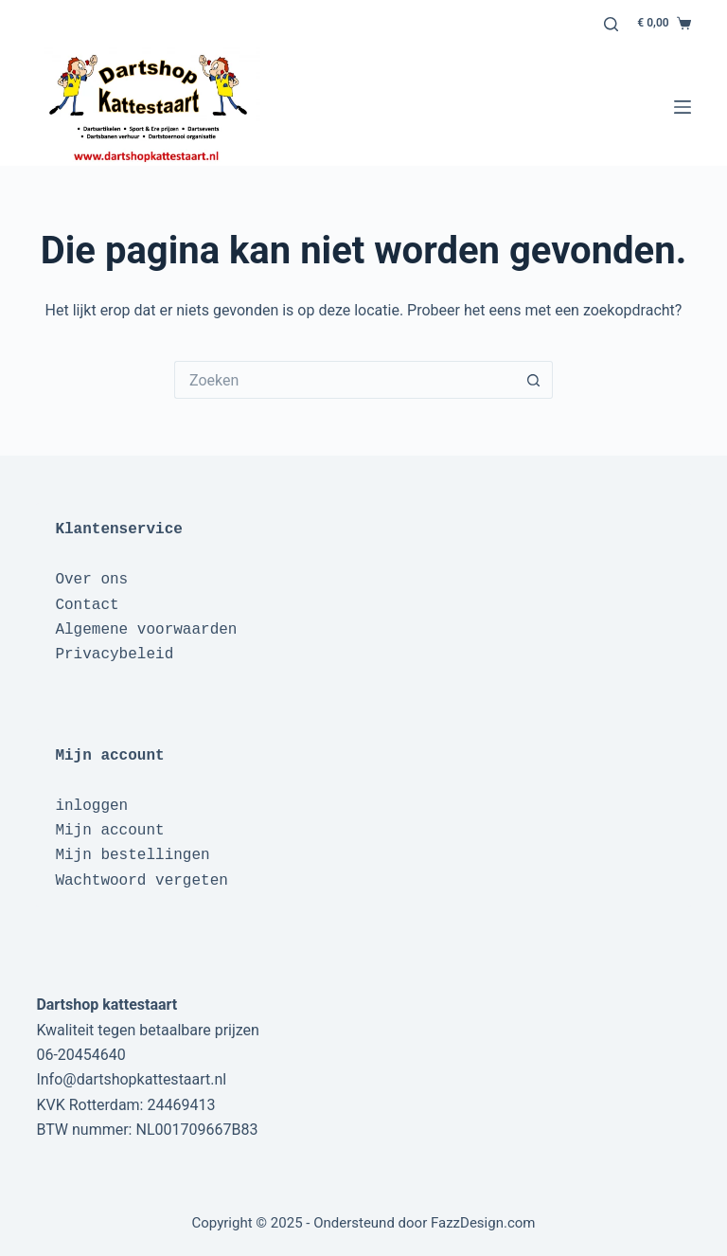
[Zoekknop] (534, 380)
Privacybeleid (114, 654)
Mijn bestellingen (132, 855)
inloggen (91, 806)
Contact (86, 605)
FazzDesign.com (483, 1222)
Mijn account (109, 830)
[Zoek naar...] (344, 380)
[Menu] (682, 107)
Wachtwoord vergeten (141, 880)
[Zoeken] (611, 24)
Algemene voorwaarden (146, 629)
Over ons (91, 579)
